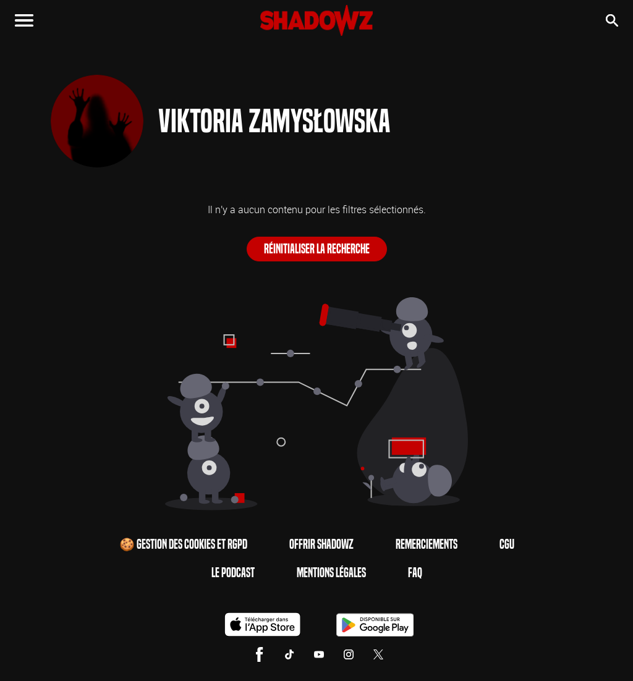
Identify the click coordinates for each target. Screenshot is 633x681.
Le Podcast (233, 572)
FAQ (415, 572)
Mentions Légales (331, 572)
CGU (506, 544)
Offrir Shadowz (321, 544)
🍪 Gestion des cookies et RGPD (183, 544)
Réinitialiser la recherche (317, 249)
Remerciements (426, 544)
